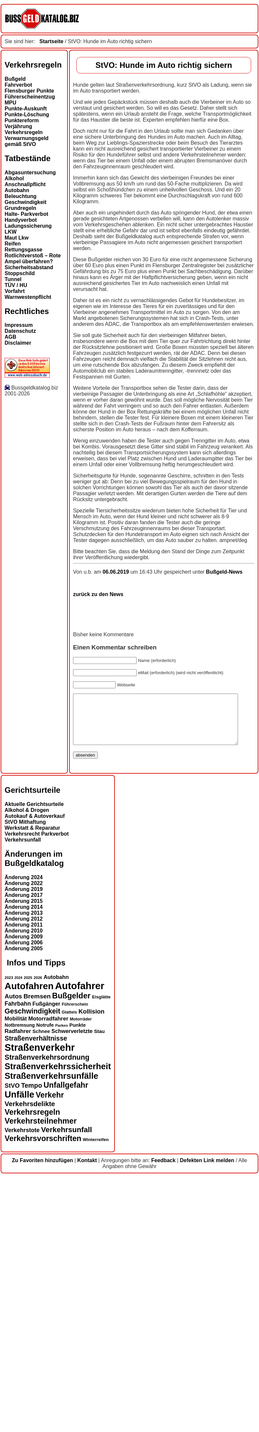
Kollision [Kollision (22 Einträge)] (91, 1266)
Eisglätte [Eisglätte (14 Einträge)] (101, 1251)
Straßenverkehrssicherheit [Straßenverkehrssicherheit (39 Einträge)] (58, 1321)
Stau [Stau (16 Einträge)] (99, 1286)
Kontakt (87, 1415)
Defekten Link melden (207, 1415)
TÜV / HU (16, 285)
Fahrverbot (18, 85)
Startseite (51, 41)
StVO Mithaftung (25, 1077)
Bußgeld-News (156, 816)
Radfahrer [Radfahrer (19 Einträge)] (18, 1286)
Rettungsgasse (23, 249)
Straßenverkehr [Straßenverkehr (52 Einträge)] (40, 1302)
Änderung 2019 (24, 1144)
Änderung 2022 (24, 1138)
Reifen (13, 243)
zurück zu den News (30, 839)
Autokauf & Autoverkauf (35, 1071)
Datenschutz (20, 331)
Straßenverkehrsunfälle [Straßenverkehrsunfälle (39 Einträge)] (51, 1330)
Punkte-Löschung (27, 114)
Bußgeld (15, 79)
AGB (10, 337)
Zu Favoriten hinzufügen (42, 1415)
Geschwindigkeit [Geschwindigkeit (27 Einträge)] (32, 1266)
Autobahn (17, 190)
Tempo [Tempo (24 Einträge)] (31, 1340)
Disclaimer (18, 343)
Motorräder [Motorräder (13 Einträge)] (81, 1274)
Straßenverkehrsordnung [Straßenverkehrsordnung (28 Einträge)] (47, 1312)
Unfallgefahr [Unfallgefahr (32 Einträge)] (65, 1339)
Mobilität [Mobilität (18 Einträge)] (16, 1273)
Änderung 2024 (24, 1132)
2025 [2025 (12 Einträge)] (28, 1232)
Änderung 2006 (24, 1197)
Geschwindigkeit (25, 202)
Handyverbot (21, 220)
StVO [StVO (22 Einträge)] (12, 1340)
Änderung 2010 (24, 1186)
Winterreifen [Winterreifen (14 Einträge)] (96, 1394)
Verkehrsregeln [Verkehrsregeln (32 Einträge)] (32, 1366)
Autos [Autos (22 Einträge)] (13, 1250)
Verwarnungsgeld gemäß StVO (26, 141)
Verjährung (18, 126)
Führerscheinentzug (30, 97)
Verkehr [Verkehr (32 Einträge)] (50, 1349)
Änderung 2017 (24, 1150)
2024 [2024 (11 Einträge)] (18, 1232)
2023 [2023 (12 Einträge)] (9, 1232)
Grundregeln (20, 208)
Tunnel (13, 279)
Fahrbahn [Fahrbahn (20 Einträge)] (18, 1258)
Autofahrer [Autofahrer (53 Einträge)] (79, 1240)
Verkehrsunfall (23, 1095)
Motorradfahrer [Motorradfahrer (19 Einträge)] (48, 1273)
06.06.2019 (48, 816)
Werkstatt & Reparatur (32, 1083)
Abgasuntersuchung (30, 172)
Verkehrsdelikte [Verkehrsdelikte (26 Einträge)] (30, 1358)
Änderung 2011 (24, 1180)
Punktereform (22, 120)
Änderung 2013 (24, 1168)
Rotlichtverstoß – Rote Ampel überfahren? (33, 258)
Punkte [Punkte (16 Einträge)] (77, 1279)
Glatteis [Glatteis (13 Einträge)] (69, 1267)
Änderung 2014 (24, 1162)
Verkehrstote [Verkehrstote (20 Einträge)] (22, 1385)
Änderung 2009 (24, 1191)
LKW (10, 232)
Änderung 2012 (24, 1174)
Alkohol (14, 178)
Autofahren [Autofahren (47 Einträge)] (29, 1241)
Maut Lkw (17, 238)
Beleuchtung (21, 196)
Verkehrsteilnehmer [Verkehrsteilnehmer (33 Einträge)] (41, 1375)
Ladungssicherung (28, 226)
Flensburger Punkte (29, 91)
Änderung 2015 (24, 1156)
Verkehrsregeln (24, 132)
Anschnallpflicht (25, 184)
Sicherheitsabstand (29, 267)
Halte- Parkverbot (26, 214)
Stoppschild (20, 273)
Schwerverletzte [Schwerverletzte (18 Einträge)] (71, 1286)
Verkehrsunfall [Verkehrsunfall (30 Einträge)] (66, 1384)
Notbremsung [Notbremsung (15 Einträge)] (20, 1279)
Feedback (163, 1415)
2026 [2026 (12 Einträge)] (38, 1232)
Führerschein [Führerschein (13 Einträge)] (75, 1259)
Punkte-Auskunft (26, 108)
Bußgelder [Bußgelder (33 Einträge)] (71, 1250)
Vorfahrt (15, 291)
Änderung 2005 (24, 1203)
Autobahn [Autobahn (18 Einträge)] (56, 1232)
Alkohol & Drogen (27, 1065)
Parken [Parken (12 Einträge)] (61, 1280)
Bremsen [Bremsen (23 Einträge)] (36, 1250)
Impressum (19, 325)
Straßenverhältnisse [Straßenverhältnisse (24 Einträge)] (36, 1293)
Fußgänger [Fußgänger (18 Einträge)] (46, 1258)
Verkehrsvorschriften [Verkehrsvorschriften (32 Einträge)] (43, 1393)
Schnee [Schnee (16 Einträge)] (41, 1286)
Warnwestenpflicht (28, 297)
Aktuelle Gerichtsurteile (34, 1059)
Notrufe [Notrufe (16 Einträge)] (45, 1279)
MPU (10, 102)
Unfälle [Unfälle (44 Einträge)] (19, 1349)
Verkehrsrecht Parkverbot (37, 1089)
